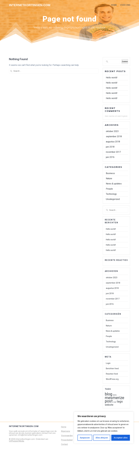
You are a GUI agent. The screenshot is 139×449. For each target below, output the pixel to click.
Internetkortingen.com (29, 5)
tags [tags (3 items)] (120, 401)
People (109, 189)
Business (110, 173)
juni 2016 (110, 157)
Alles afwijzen (102, 438)
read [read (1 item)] (114, 402)
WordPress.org (112, 379)
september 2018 (114, 136)
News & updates (114, 183)
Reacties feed (112, 374)
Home (63, 427)
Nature (109, 178)
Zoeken (125, 62)
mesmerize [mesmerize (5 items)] (114, 397)
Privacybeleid (66, 440)
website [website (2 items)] (109, 404)
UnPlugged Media (16, 441)
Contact (64, 444)
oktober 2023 (112, 131)
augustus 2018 (113, 141)
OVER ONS (125, 5)
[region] (104, 428)
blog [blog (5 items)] (108, 394)
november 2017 (113, 152)
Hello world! (111, 77)
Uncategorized (113, 199)
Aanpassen (85, 438)
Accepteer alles (121, 438)
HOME (114, 5)
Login (108, 363)
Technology (111, 194)
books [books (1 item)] (115, 395)
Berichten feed (112, 368)
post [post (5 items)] (109, 401)
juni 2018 (110, 146)
